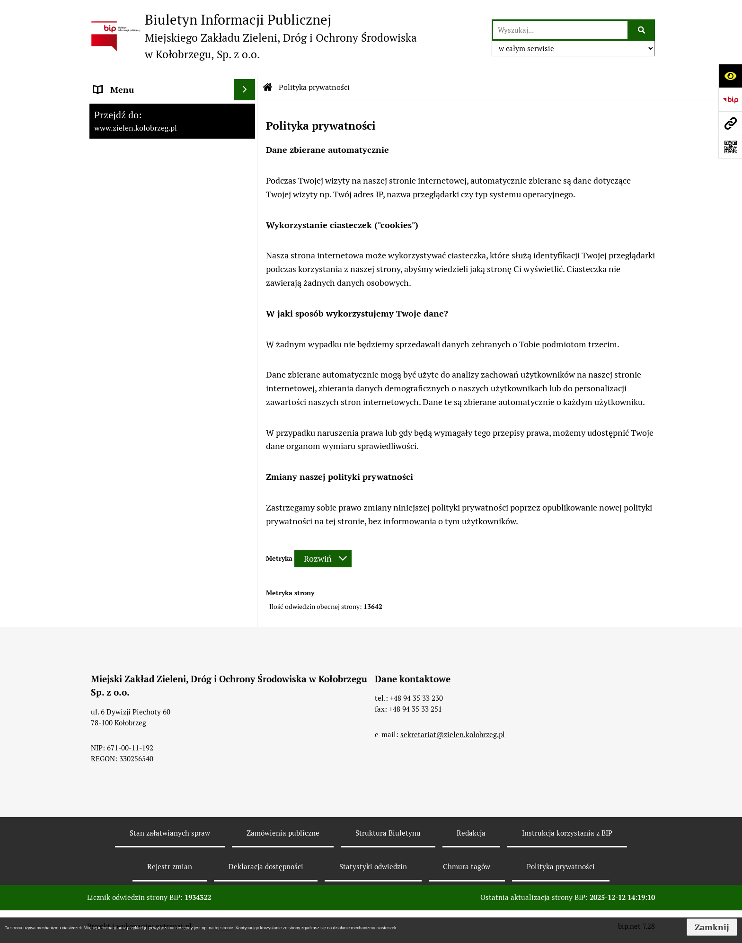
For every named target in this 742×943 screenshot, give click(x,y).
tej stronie (224, 927)
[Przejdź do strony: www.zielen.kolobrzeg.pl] (730, 123)
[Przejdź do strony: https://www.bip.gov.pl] (730, 99)
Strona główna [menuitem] (121, 111)
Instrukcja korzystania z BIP (567, 832)
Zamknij (712, 927)
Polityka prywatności (561, 866)
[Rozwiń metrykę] (323, 558)
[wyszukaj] (560, 30)
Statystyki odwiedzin (373, 866)
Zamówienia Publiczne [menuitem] (136, 174)
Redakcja (471, 832)
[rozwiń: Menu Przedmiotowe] (246, 154)
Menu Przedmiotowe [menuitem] (133, 153)
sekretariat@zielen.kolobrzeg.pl (452, 734)
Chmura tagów (466, 866)
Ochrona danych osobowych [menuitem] (147, 132)
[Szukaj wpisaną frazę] (642, 30)
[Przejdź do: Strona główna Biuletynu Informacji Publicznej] (268, 87)
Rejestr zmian (169, 866)
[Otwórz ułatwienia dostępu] (730, 76)
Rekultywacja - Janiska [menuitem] (135, 217)
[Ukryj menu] (244, 89)
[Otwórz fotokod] (730, 147)
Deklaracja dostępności (266, 866)
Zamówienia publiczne (283, 832)
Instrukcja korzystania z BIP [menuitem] (146, 196)
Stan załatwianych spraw (170, 832)
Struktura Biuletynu (388, 832)
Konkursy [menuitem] (111, 238)
